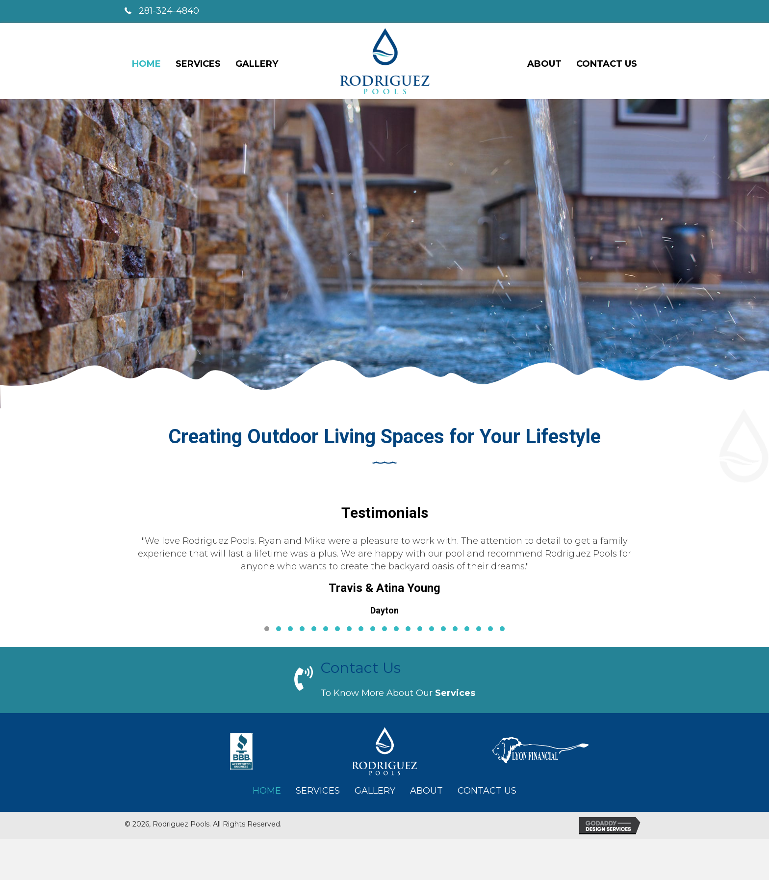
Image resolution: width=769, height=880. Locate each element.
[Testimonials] (384, 582)
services (455, 693)
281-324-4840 (169, 10)
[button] (267, 629)
